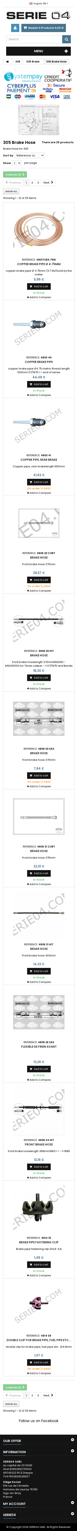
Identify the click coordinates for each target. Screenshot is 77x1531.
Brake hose (39, 557)
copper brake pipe (39, 362)
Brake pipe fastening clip (39, 1242)
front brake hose (39, 1144)
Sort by (8, 155)
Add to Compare (40, 297)
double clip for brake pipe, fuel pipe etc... (39, 1340)
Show (7, 163)
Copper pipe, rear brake (39, 460)
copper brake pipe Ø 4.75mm (39, 264)
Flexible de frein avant (39, 1047)
